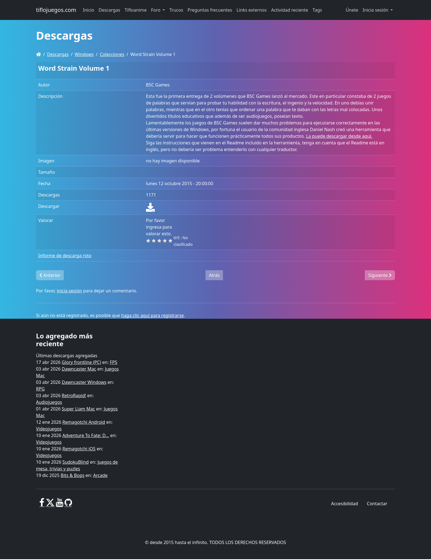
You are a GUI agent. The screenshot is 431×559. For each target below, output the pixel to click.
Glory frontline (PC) (81, 362)
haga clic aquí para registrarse (152, 315)
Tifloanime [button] (136, 10)
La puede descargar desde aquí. (339, 136)
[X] (50, 505)
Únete (352, 10)
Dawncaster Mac (79, 369)
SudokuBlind (75, 462)
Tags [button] (317, 10)
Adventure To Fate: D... (85, 435)
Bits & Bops (72, 475)
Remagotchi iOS (78, 449)
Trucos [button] (176, 10)
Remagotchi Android (83, 422)
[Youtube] (59, 505)
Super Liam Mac (78, 409)
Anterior (49, 275)
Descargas (58, 54)
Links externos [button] (252, 10)
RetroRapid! (74, 395)
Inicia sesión (376, 10)
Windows (84, 54)
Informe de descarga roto (64, 255)
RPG (40, 389)
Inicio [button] (88, 10)
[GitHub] (68, 505)
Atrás (214, 275)
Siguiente (380, 275)
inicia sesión (69, 291)
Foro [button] (156, 10)
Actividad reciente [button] (289, 10)
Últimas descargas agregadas (66, 356)
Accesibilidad (344, 504)
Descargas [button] (109, 10)
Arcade (100, 475)
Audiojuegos (49, 402)
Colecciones (112, 54)
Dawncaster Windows (84, 382)
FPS (113, 362)
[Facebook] (42, 505)
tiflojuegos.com (56, 10)
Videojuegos (49, 429)
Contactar (377, 504)
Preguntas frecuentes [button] (210, 10)
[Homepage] (38, 54)
